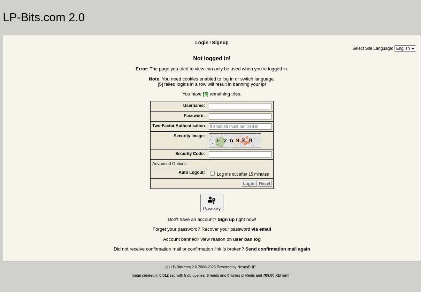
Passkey (212, 203)
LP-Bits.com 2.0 (184, 267)
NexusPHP (246, 267)
